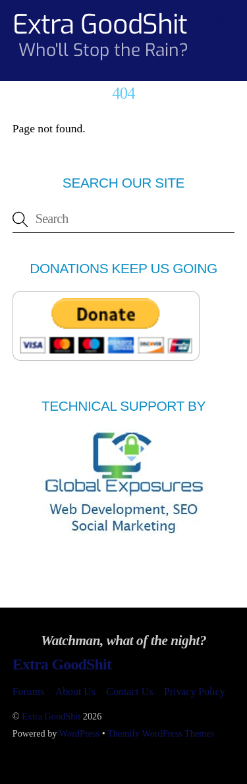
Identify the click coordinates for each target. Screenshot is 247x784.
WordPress (79, 733)
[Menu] (221, 18)
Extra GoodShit (51, 716)
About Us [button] (75, 691)
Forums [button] (28, 691)
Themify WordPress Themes (160, 733)
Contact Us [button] (130, 691)
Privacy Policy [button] (194, 691)
